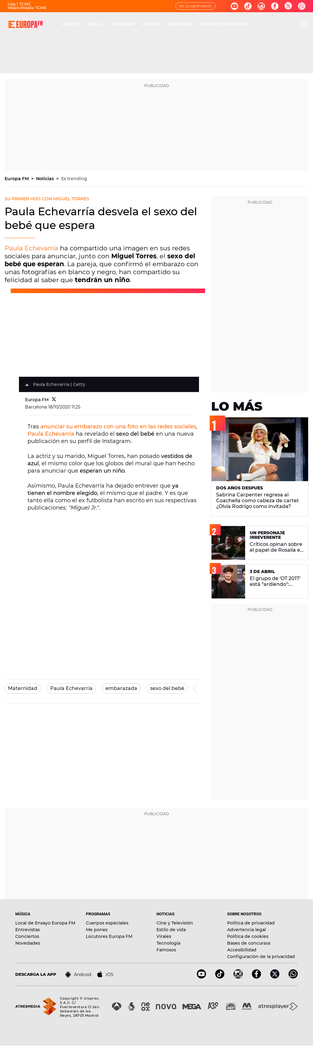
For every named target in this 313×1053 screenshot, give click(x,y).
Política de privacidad (251, 923)
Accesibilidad (241, 950)
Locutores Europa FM (109, 936)
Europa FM (17, 178)
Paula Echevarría (31, 248)
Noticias (45, 178)
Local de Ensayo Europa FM (45, 923)
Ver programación (195, 6)
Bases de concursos (249, 943)
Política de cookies (247, 936)
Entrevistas (27, 929)
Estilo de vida (171, 929)
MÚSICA (94, 24)
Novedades (27, 943)
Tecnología (168, 943)
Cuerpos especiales (107, 923)
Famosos (166, 950)
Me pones (97, 929)
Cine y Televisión (174, 923)
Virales (163, 936)
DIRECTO (70, 24)
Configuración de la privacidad (261, 956)
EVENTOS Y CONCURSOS (224, 24)
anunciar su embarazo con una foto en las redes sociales (118, 426)
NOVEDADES (180, 24)
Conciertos (27, 936)
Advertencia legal (246, 929)
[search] (304, 24)
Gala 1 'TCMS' (19, 4)
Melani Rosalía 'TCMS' (27, 7)
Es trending (74, 178)
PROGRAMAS (121, 24)
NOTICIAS (151, 24)
